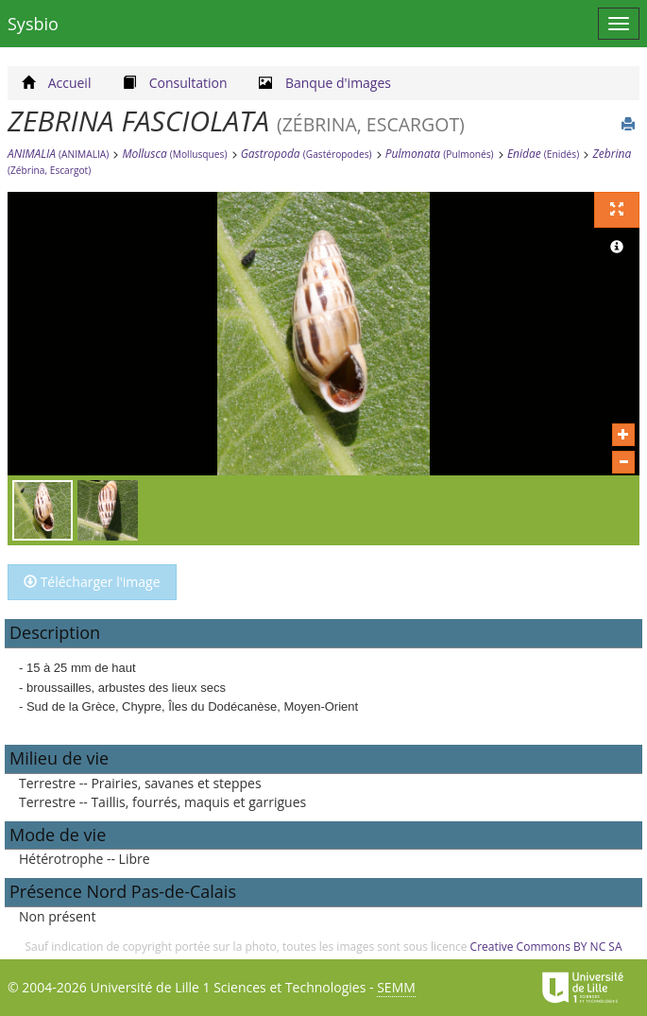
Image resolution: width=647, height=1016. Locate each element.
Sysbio (33, 23)
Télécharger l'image (92, 582)
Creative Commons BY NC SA (546, 947)
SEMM (396, 987)
